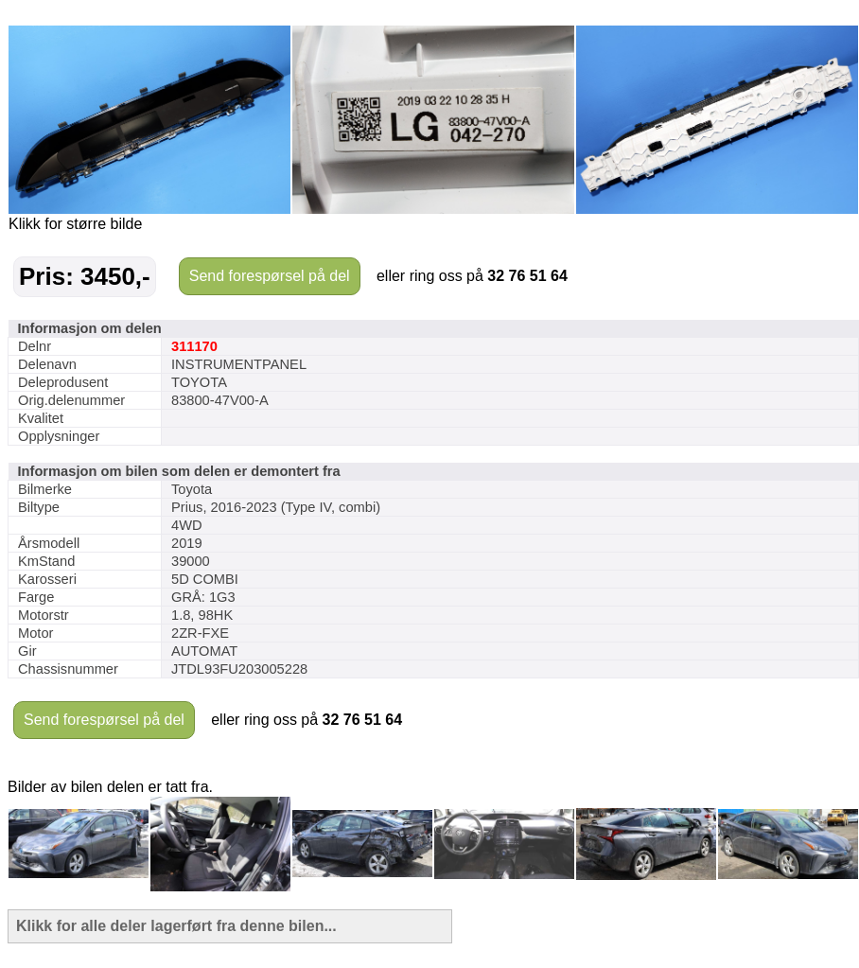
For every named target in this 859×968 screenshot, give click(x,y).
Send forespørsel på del (269, 276)
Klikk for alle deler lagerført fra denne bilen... (176, 926)
